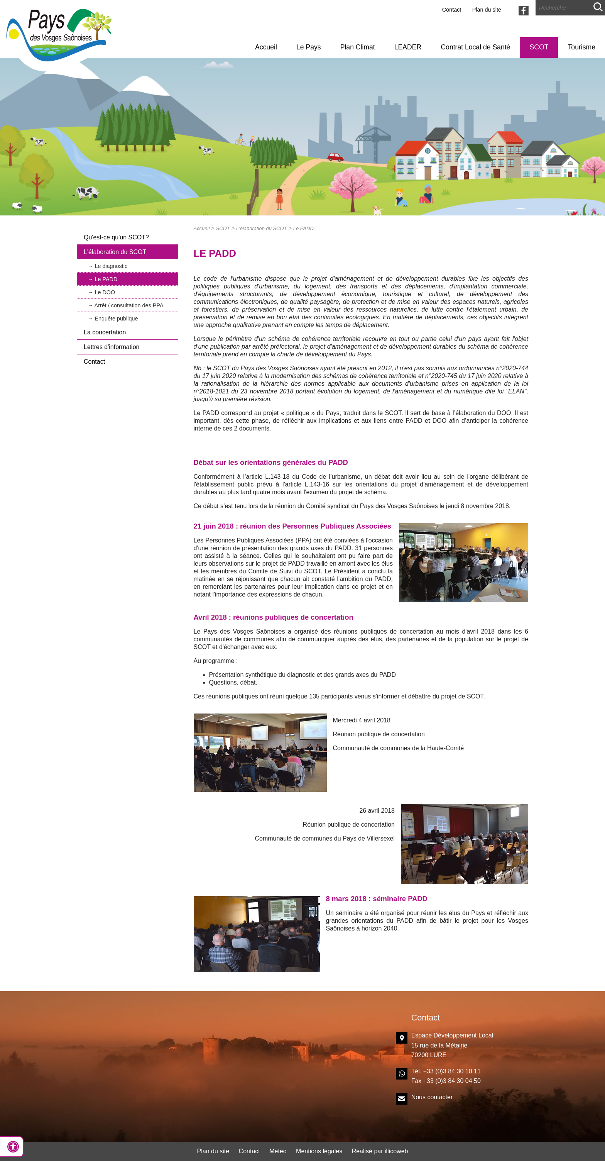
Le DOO (105, 292)
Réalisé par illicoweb (380, 1151)
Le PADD (106, 279)
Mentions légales (319, 1151)
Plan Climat (357, 47)
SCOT (539, 47)
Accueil (266, 47)
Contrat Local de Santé (475, 47)
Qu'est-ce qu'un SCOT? (116, 237)
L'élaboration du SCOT (115, 252)
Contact (451, 10)
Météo (277, 1151)
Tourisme (581, 47)
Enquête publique (116, 318)
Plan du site (486, 10)
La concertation (105, 332)
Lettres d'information (111, 347)
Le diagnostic (111, 266)
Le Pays (308, 47)
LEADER (407, 47)
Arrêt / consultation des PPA (129, 305)
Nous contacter (432, 1097)
